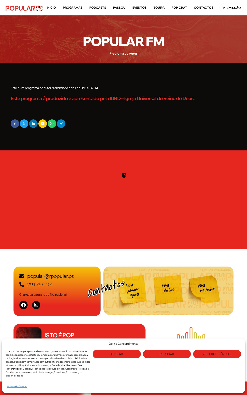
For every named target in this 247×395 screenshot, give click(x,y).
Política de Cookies (17, 386)
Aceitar (116, 354)
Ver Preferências (217, 354)
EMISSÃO (231, 8)
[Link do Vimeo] (24, 8)
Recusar (167, 354)
